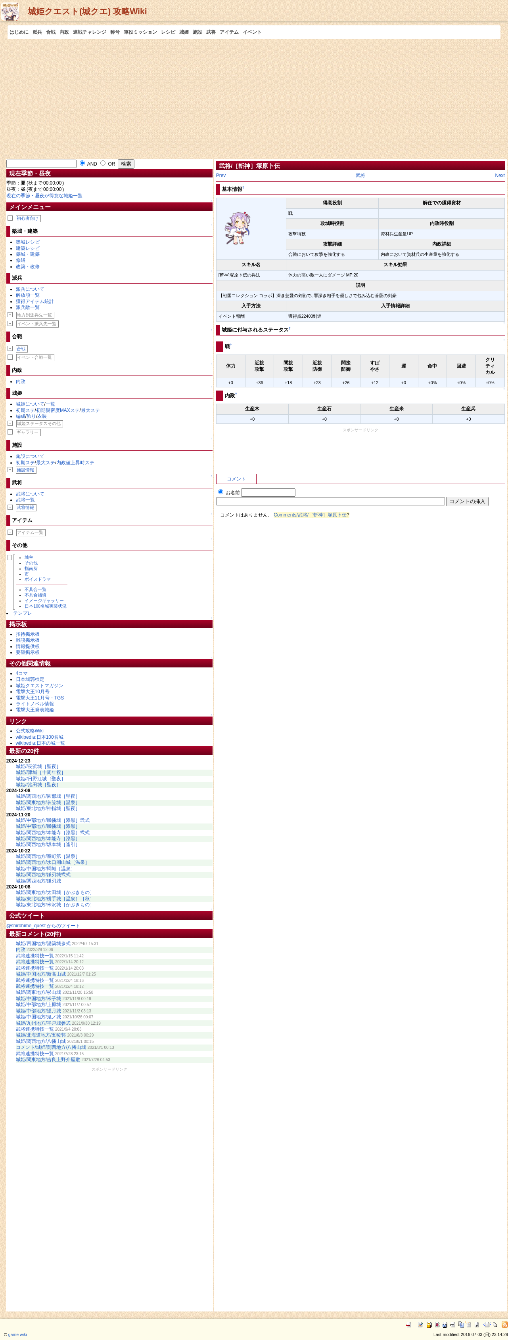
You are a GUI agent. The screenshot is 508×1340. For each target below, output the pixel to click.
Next (499, 175)
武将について (30, 494)
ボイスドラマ (38, 579)
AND (88, 164)
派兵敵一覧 (28, 307)
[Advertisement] (254, 98)
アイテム (229, 32)
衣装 (42, 416)
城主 (29, 557)
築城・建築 (28, 254)
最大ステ (90, 410)
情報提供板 (28, 646)
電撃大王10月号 (33, 691)
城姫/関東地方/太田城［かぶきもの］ (55, 892)
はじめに (19, 32)
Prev (221, 175)
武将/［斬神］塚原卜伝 (249, 166)
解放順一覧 (28, 295)
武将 (211, 32)
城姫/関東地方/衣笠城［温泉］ (48, 802)
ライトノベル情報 (35, 704)
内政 (64, 32)
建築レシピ (28, 248)
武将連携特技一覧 (35, 956)
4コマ (22, 673)
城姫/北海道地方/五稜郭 (41, 1035)
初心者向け (27, 218)
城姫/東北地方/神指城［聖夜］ (48, 808)
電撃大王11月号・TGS (40, 698)
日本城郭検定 (30, 679)
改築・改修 (28, 266)
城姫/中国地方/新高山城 (41, 974)
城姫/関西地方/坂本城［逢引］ (48, 844)
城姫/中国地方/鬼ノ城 (38, 1017)
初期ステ (25, 410)
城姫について (30, 404)
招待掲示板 (28, 634)
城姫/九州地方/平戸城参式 (43, 1023)
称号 (115, 32)
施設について (30, 456)
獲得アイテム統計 (35, 301)
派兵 (37, 32)
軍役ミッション (140, 32)
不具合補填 (35, 595)
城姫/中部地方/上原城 (38, 1004)
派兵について (30, 289)
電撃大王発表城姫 (35, 710)
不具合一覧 (35, 589)
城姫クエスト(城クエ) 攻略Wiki (87, 11)
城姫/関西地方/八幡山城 (41, 1041)
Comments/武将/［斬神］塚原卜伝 (310, 515)
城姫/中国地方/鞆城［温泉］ (46, 868)
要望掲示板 (28, 652)
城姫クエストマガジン (39, 685)
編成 (20, 416)
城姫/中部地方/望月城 (38, 1011)
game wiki (17, 1334)
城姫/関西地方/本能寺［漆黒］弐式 (53, 832)
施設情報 (25, 469)
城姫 (184, 32)
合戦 (51, 32)
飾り (31, 416)
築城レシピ (28, 242)
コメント (236, 479)
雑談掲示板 (28, 640)
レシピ (168, 32)
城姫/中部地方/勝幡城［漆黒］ (48, 826)
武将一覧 (25, 500)
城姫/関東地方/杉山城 (38, 992)
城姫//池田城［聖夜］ (38, 784)
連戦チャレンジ (89, 32)
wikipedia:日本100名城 (39, 737)
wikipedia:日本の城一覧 (40, 743)
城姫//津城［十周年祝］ (41, 772)
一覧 (50, 404)
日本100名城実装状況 (46, 606)
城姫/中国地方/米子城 (38, 998)
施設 (197, 32)
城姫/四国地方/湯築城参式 (43, 943)
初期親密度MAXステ (58, 410)
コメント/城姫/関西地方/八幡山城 (51, 1047)
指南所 (31, 568)
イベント (252, 32)
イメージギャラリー (44, 600)
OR (107, 164)
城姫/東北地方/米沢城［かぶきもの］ (55, 904)
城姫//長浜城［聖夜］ (38, 766)
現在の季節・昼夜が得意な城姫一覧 (44, 195)
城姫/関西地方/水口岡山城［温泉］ (53, 862)
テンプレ (22, 613)
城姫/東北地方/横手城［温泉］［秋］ (55, 899)
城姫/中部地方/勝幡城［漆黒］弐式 (53, 820)
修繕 (20, 260)
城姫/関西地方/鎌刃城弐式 (43, 874)
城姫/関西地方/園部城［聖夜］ (48, 796)
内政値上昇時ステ (75, 462)
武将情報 (25, 507)
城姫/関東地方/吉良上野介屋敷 (48, 1059)
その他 (31, 562)
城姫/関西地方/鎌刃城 (38, 881)
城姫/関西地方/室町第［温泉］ (48, 856)
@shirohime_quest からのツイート (43, 925)
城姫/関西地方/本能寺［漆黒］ (48, 838)
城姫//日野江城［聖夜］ (41, 779)
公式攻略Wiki (30, 731)
